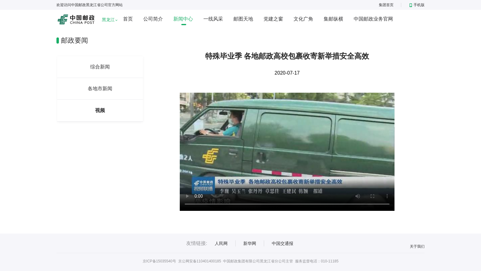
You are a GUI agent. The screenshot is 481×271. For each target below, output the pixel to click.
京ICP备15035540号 (159, 261)
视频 (100, 110)
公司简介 (153, 18)
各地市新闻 (100, 88)
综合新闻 (100, 66)
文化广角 (303, 18)
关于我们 (417, 246)
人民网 (221, 243)
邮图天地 (243, 18)
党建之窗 (273, 18)
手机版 (417, 5)
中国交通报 (282, 243)
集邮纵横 (333, 18)
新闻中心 (183, 18)
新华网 (249, 243)
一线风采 (213, 18)
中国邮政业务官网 (373, 18)
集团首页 (386, 5)
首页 (128, 18)
